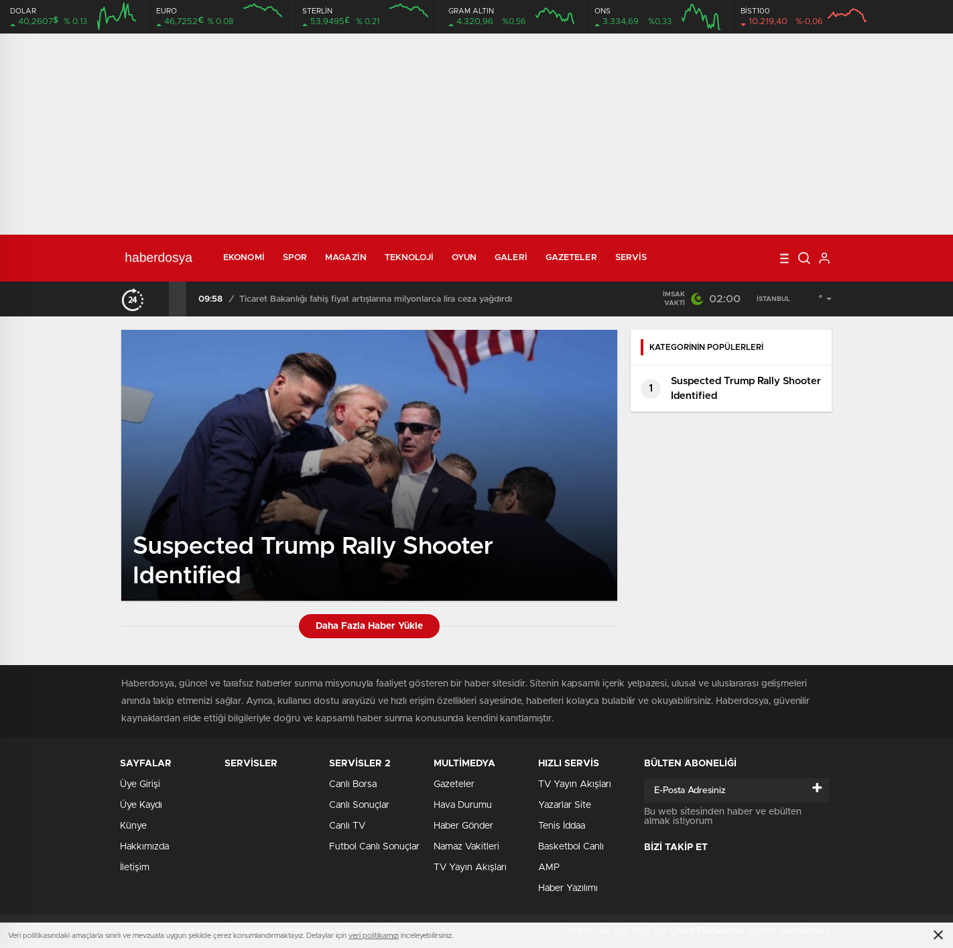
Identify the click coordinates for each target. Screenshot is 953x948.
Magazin (346, 257)
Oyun (464, 257)
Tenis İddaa (561, 826)
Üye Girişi (140, 784)
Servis (631, 257)
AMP (549, 867)
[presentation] (160, 299)
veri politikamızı (373, 935)
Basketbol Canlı (571, 846)
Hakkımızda (144, 846)
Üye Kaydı (141, 805)
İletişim (134, 867)
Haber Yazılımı (568, 888)
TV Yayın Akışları (470, 867)
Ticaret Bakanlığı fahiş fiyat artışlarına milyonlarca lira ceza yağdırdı (375, 299)
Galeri (511, 257)
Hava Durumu (463, 805)
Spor (295, 257)
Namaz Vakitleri (466, 846)
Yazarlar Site (564, 805)
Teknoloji (409, 257)
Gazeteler (571, 257)
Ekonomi (244, 257)
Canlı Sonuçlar (359, 805)
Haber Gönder (463, 826)
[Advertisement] (476, 134)
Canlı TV (347, 826)
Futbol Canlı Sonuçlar (374, 846)
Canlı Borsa (353, 784)
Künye (133, 826)
